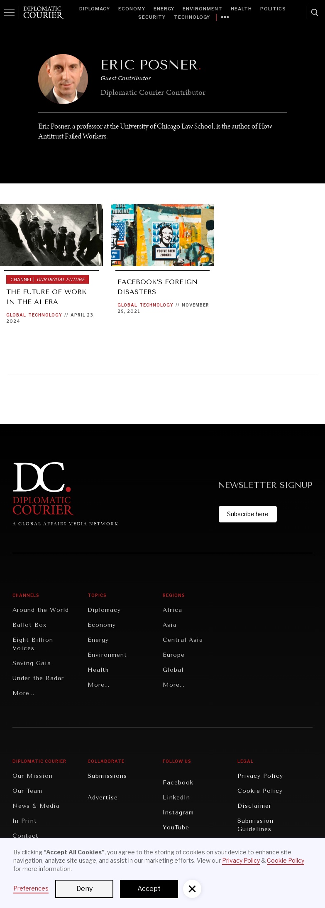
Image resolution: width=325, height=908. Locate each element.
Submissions (107, 775)
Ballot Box (29, 624)
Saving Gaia (31, 663)
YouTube (176, 827)
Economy (131, 9)
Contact (25, 835)
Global (16, 314)
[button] (192, 889)
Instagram (178, 812)
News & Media (36, 805)
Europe (174, 654)
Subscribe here (248, 513)
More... (23, 693)
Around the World (40, 610)
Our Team (27, 790)
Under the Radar (38, 678)
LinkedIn (176, 797)
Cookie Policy (260, 790)
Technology (192, 17)
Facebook (178, 782)
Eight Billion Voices (32, 644)
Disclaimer (254, 805)
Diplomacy (94, 9)
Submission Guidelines (255, 825)
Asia (170, 624)
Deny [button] (84, 889)
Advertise (103, 797)
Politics (273, 9)
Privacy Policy (260, 775)
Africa (172, 610)
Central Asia (183, 639)
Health (241, 9)
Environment (202, 9)
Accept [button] (149, 889)
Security (152, 17)
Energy (164, 9)
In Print (24, 820)
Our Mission (32, 775)
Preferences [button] (31, 888)
